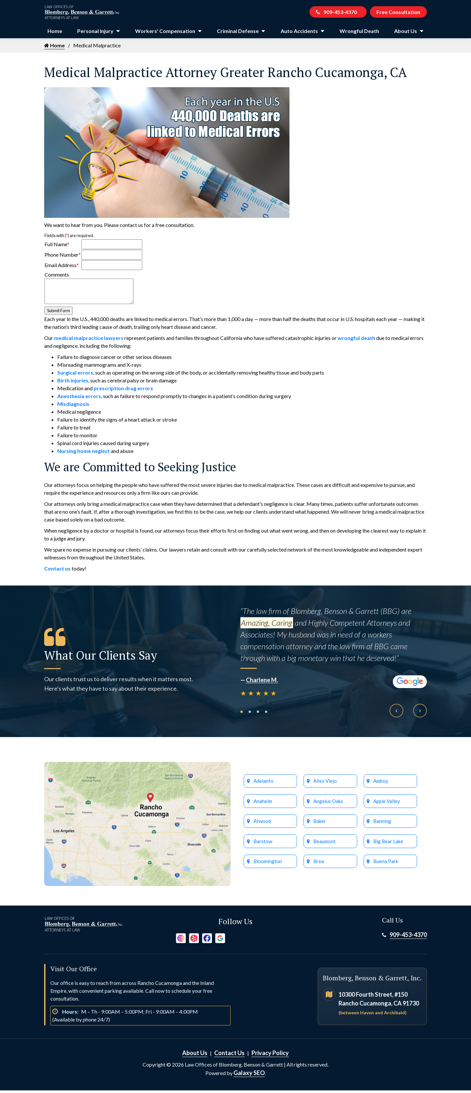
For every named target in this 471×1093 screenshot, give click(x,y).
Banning (382, 825)
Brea (318, 866)
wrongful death (356, 340)
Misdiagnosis (73, 406)
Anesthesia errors (79, 398)
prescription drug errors (123, 391)
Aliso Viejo (324, 784)
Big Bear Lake (387, 845)
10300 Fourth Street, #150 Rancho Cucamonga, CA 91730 (379, 1005)
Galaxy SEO (249, 1075)
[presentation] (396, 713)
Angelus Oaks (328, 804)
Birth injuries (72, 383)
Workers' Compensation (165, 33)
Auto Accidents (299, 33)
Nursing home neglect (83, 453)
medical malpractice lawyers (88, 340)
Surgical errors (75, 375)
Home (54, 33)
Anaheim (263, 804)
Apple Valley (386, 804)
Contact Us (229, 1055)
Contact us (57, 571)
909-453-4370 (334, 13)
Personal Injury (95, 33)
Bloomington (267, 866)
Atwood (262, 825)
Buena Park (385, 866)
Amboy (381, 784)
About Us (405, 33)
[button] (241, 714)
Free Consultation (398, 13)
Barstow (262, 845)
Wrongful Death (359, 33)
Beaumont (324, 845)
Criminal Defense (238, 33)
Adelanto (263, 784)
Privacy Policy (270, 1055)
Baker (319, 825)
